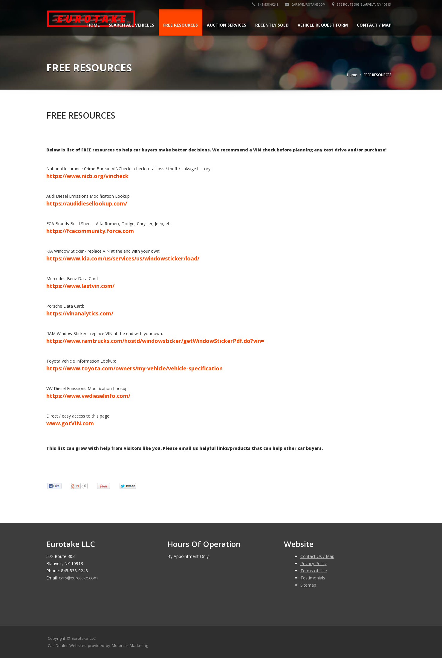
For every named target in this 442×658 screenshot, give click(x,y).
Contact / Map (374, 25)
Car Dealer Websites (67, 645)
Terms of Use (313, 570)
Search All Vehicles (131, 25)
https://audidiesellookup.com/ (86, 203)
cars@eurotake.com (305, 4)
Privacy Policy (313, 563)
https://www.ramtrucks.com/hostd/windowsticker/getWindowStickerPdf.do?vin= (155, 340)
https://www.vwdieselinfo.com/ (88, 395)
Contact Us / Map (317, 556)
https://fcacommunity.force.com (90, 230)
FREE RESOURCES (180, 25)
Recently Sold (272, 25)
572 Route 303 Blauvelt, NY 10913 (362, 4)
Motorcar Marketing (130, 645)
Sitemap (308, 585)
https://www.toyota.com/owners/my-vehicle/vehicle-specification (134, 368)
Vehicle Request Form (323, 25)
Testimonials (312, 578)
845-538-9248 (266, 4)
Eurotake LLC (84, 638)
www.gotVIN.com (70, 423)
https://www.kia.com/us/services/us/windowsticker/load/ (122, 258)
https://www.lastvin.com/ (80, 285)
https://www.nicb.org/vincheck (87, 176)
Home (93, 25)
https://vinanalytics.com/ (79, 313)
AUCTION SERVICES (226, 25)
